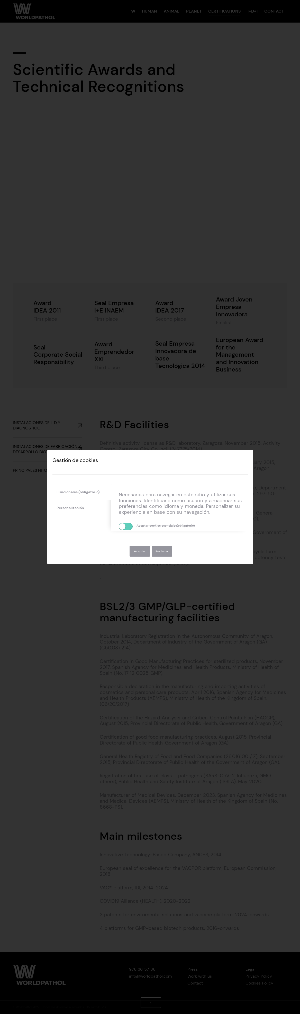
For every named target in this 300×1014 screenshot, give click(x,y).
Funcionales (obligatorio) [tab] (78, 492)
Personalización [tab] (70, 508)
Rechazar (162, 551)
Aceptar (140, 551)
